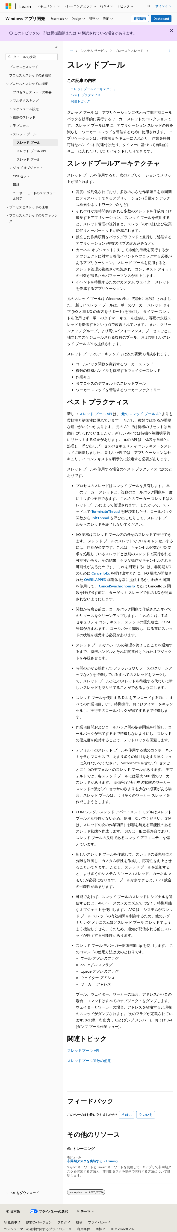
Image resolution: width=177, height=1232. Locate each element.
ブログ (62, 1222)
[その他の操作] (169, 51)
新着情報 (139, 18)
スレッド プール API (95, 413)
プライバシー (97, 1222)
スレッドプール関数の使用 (89, 1060)
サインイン (163, 6)
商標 (99, 1229)
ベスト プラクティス (86, 95)
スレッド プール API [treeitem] (31, 151)
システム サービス (93, 50)
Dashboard (161, 18)
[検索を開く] (148, 6)
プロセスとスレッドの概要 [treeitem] (32, 92)
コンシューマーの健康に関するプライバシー (36, 1229)
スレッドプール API (83, 1050)
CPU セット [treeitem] (21, 176)
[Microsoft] (9, 6)
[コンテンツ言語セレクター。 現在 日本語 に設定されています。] (13, 1211)
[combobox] (32, 57)
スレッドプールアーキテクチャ (93, 89)
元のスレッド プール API (141, 413)
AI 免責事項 (12, 1222)
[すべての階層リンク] (71, 51)
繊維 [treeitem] (16, 184)
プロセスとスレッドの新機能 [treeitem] (30, 75)
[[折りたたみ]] (56, 47)
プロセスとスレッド (129, 50)
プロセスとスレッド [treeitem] (23, 67)
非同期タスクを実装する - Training (92, 1161)
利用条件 (83, 1229)
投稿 (79, 1222)
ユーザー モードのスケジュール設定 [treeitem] (34, 196)
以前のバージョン (39, 1222)
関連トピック (80, 101)
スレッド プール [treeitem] (28, 142)
